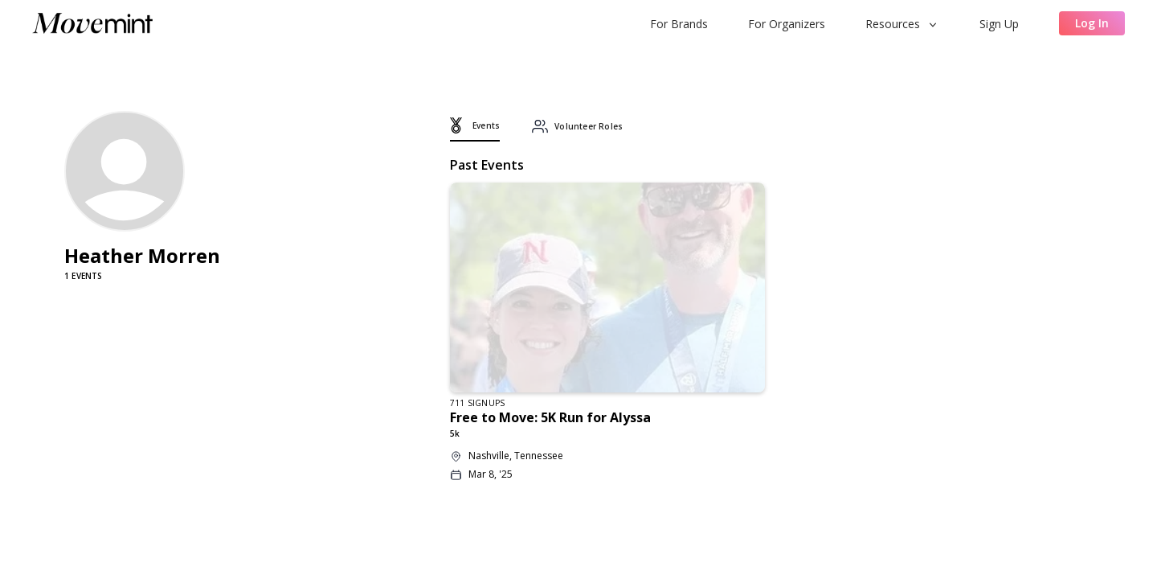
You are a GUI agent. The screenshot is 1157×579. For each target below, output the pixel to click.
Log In (1092, 23)
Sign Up (999, 23)
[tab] (475, 129)
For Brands (679, 23)
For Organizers (786, 23)
